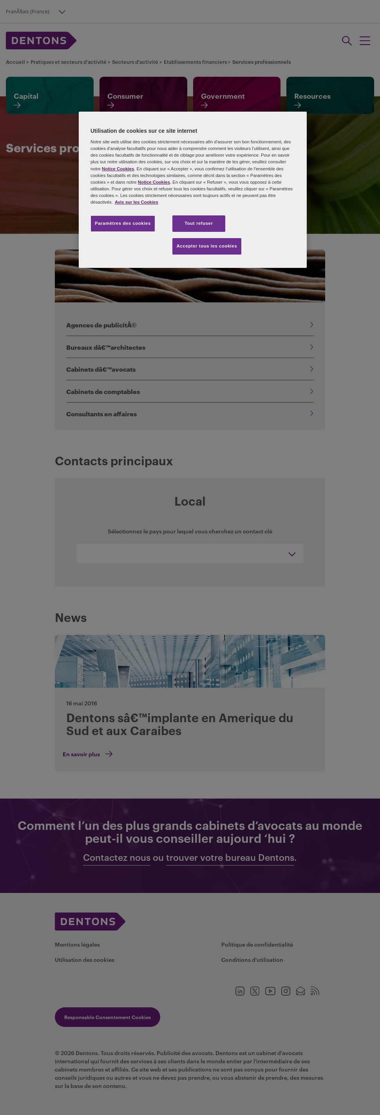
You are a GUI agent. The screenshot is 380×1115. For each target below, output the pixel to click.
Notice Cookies (118, 168)
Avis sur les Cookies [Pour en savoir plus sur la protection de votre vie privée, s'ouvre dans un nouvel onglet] (136, 202)
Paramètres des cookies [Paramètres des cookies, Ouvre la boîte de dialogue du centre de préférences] (123, 223)
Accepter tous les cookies (207, 246)
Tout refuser (199, 223)
